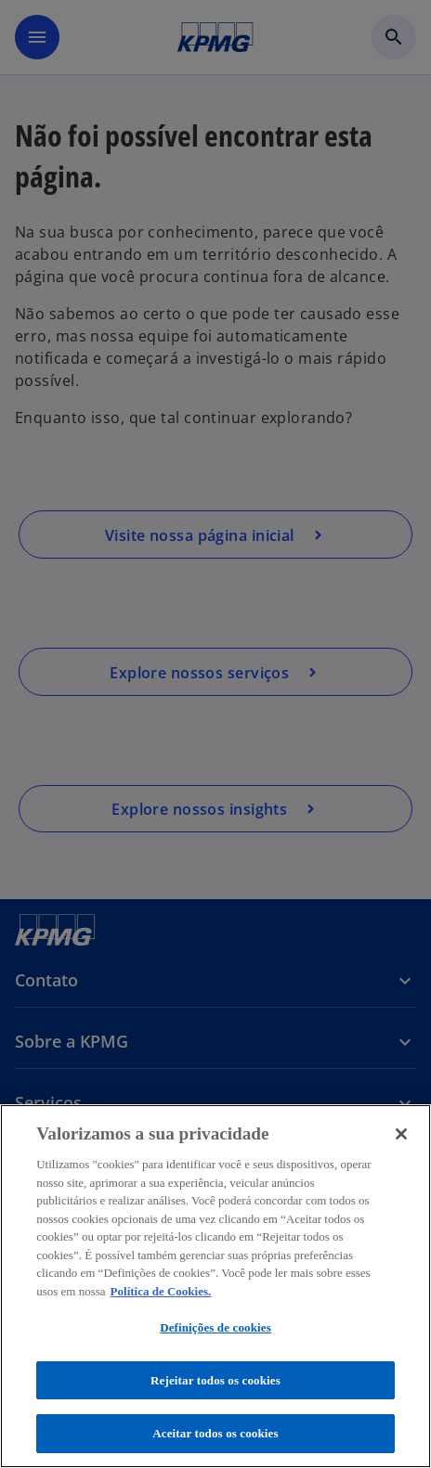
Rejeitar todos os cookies (215, 1380)
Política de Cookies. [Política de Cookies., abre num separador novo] (161, 1291)
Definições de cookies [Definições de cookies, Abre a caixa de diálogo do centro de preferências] (215, 1327)
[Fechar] (401, 1134)
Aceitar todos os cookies (215, 1433)
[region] (215, 1286)
